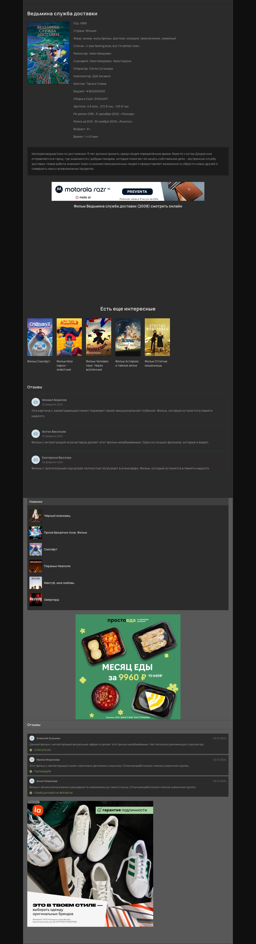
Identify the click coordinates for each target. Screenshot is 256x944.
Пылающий (40, 771)
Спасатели (40, 750)
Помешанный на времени (51, 793)
